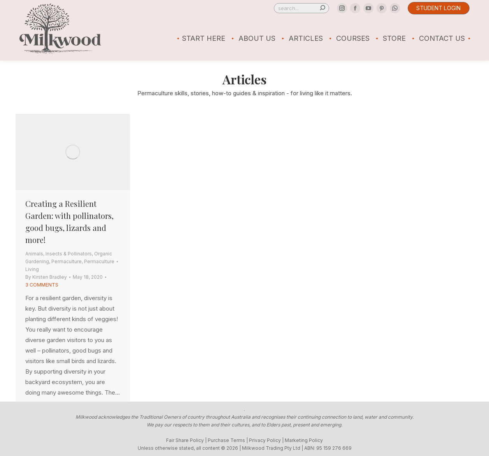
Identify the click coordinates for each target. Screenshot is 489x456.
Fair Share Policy (185, 440)
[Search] (301, 8)
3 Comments (41, 285)
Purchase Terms (226, 440)
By (46, 277)
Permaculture (66, 261)
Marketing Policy (304, 440)
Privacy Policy (265, 440)
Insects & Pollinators (69, 254)
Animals (34, 254)
